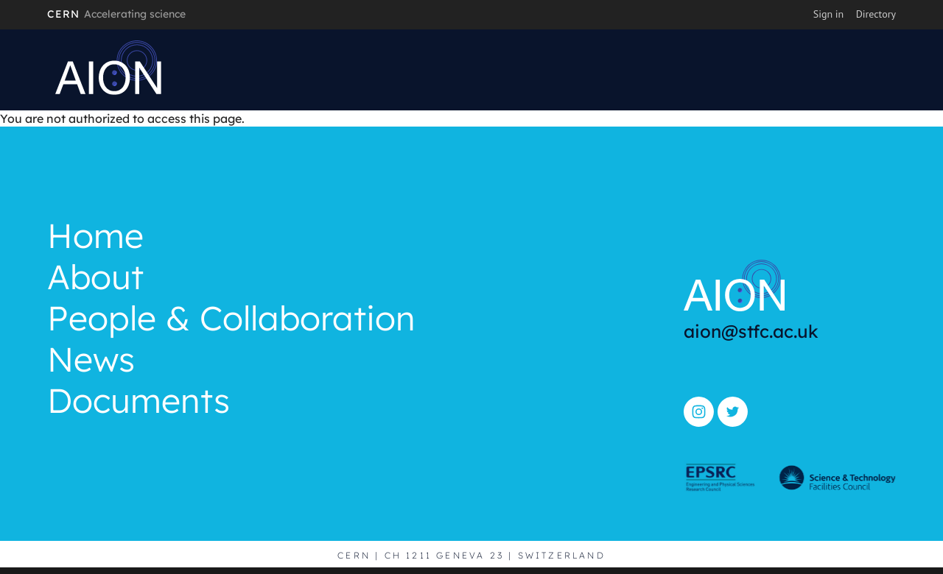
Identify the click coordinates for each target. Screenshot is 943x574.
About (95, 279)
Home (95, 238)
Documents (138, 402)
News (91, 361)
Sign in (828, 14)
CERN (116, 14)
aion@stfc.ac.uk (751, 331)
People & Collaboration (231, 320)
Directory (876, 14)
